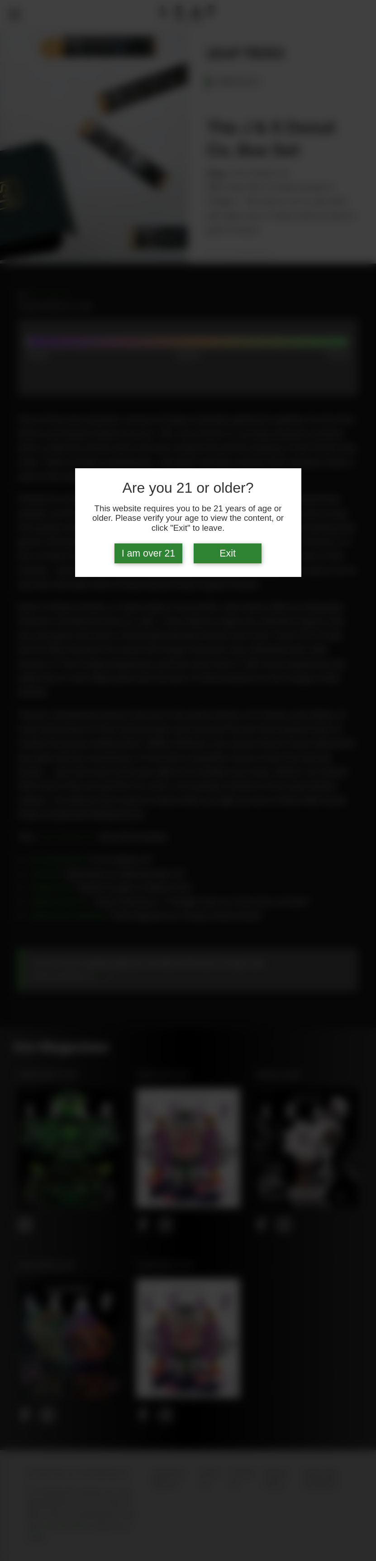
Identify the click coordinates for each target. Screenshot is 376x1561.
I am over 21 (149, 553)
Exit (227, 553)
